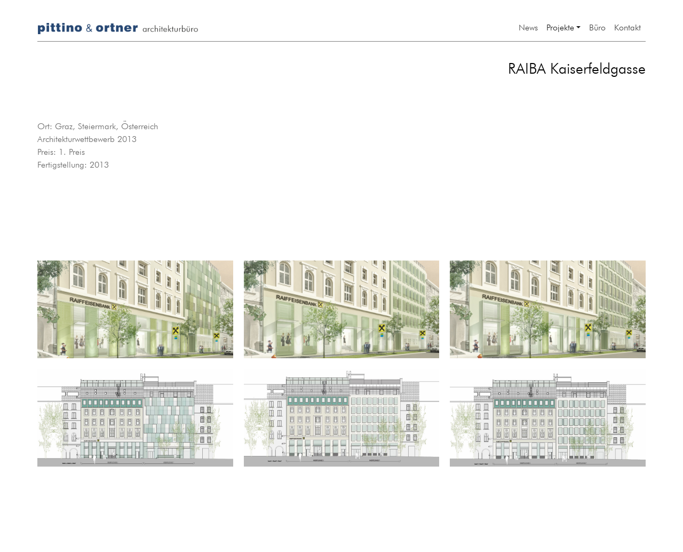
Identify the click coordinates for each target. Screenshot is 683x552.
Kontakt (627, 26)
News (528, 26)
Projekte (560, 26)
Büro (597, 26)
